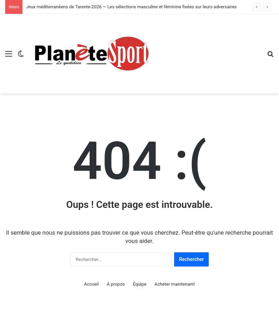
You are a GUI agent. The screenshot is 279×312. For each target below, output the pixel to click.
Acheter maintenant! (174, 284)
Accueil (91, 284)
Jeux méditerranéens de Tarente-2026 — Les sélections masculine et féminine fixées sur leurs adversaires (131, 6)
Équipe (139, 284)
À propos (116, 284)
